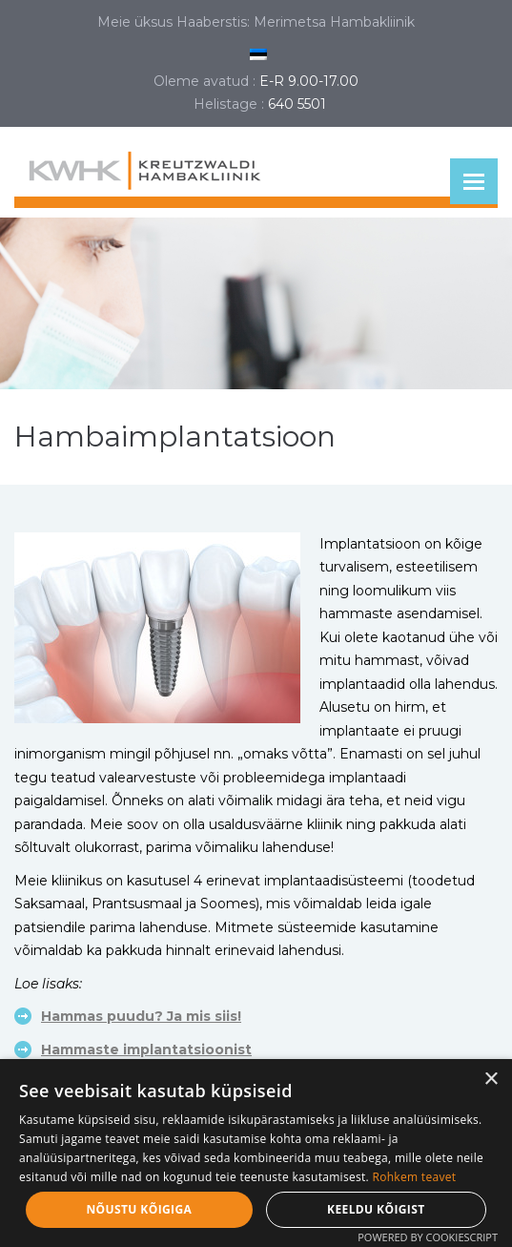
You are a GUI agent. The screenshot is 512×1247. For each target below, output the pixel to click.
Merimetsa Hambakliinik (334, 22)
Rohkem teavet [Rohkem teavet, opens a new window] (414, 1177)
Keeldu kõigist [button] (376, 1209)
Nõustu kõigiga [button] (139, 1209)
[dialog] (256, 1153)
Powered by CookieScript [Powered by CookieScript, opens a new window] (428, 1237)
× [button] (490, 1079)
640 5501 (297, 104)
